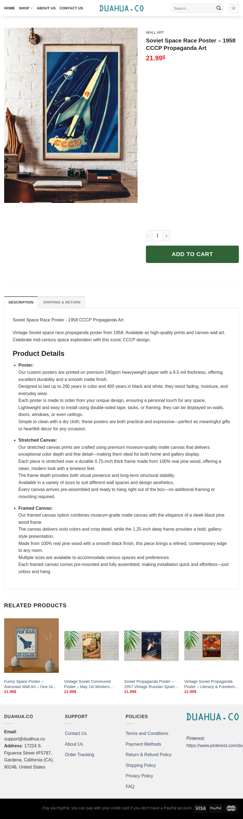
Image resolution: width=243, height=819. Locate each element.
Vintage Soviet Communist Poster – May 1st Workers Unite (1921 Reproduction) (87, 684)
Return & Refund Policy (149, 754)
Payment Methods (143, 744)
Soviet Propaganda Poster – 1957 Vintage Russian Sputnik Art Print (150, 684)
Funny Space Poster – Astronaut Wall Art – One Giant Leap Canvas (31, 684)
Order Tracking (79, 754)
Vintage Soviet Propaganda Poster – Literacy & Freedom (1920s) (209, 684)
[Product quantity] (157, 235)
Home (9, 8)
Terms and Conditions (147, 733)
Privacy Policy (139, 776)
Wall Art (155, 32)
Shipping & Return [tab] (61, 302)
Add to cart (192, 254)
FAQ (130, 786)
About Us (46, 8)
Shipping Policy (141, 765)
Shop (26, 8)
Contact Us (71, 8)
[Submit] (218, 8)
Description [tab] (21, 302)
